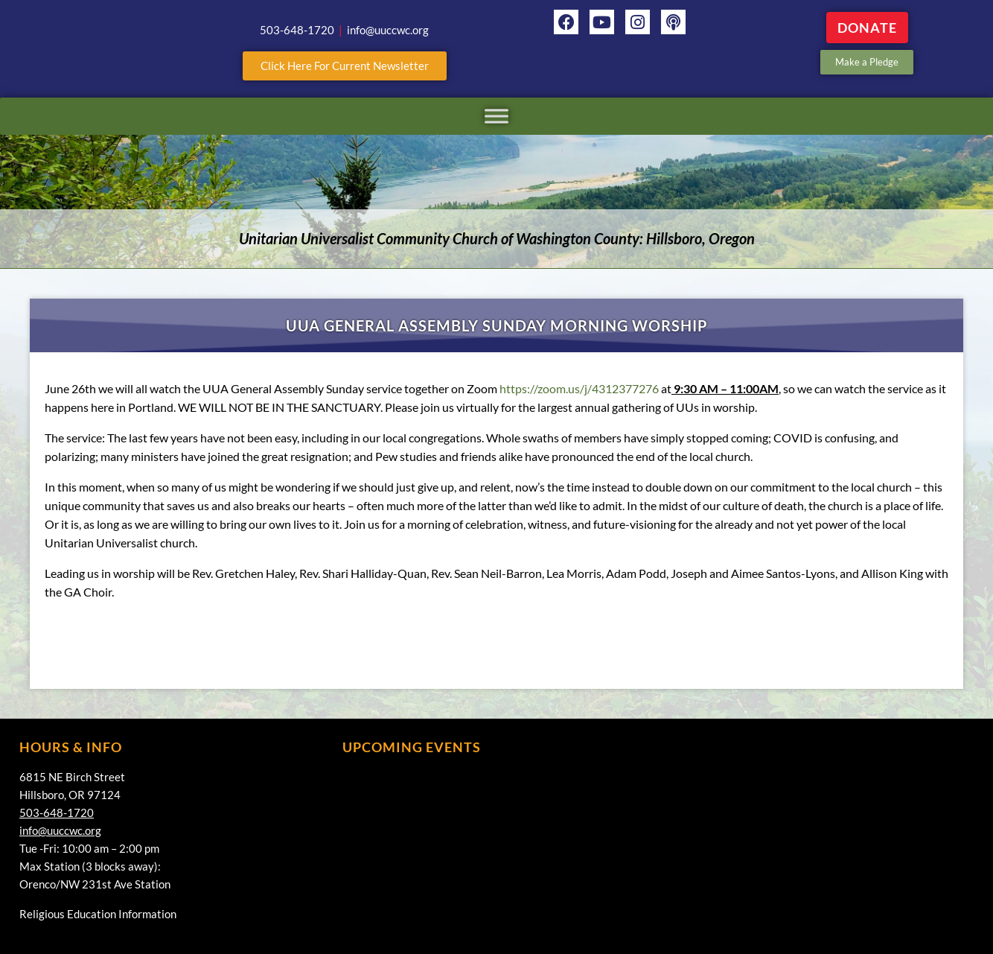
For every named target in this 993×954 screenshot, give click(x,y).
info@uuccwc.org (60, 830)
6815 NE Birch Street (72, 776)
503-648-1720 (56, 812)
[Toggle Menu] (496, 116)
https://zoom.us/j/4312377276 (579, 388)
